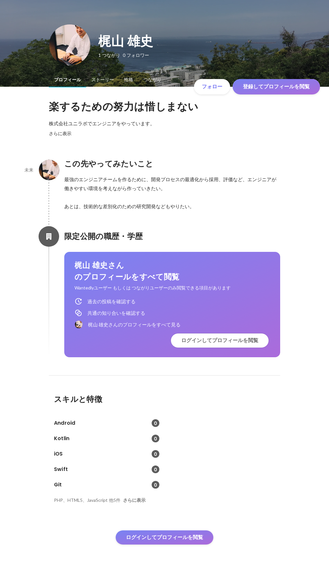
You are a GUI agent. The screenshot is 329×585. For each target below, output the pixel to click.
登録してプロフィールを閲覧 (276, 86)
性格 (128, 79)
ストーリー (102, 79)
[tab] (67, 79)
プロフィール (67, 79)
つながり (152, 79)
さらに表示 (60, 133)
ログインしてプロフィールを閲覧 (219, 340)
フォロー (212, 86)
